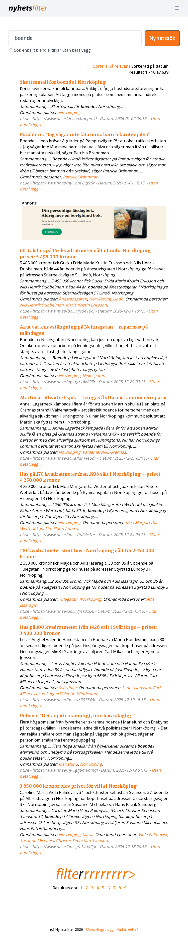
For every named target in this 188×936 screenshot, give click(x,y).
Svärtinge (67, 687)
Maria (87, 834)
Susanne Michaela (37, 840)
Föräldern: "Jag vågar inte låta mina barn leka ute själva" (85, 134)
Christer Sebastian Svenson (82, 840)
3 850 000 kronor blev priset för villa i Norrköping (78, 786)
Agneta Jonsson (136, 687)
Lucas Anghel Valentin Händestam (66, 693)
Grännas (118, 452)
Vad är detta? (127, 929)
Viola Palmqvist (152, 834)
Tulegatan (68, 599)
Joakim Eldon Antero (59, 528)
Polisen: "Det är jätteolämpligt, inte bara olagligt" (77, 715)
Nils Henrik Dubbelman (42, 305)
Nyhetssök (162, 38)
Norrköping (69, 112)
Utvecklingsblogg (100, 929)
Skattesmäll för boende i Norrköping (63, 82)
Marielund (68, 764)
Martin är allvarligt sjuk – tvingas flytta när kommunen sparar (93, 397)
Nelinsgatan (93, 375)
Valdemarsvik (95, 452)
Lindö (118, 299)
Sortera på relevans (111, 66)
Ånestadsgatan (73, 299)
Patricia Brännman (80, 177)
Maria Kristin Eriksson (86, 305)
